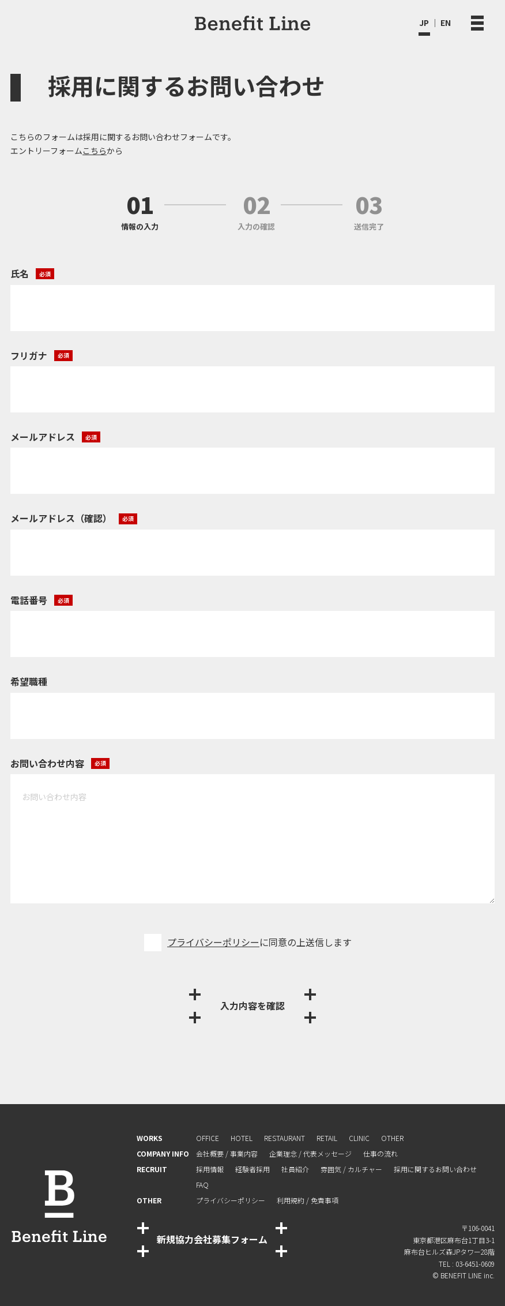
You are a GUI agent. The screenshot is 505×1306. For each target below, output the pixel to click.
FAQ (202, 1184)
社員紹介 (295, 1169)
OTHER (392, 1138)
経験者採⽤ (252, 1169)
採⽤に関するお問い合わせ (435, 1169)
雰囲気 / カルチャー (351, 1169)
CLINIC (359, 1138)
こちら (94, 150)
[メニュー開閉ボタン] (477, 23)
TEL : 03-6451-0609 (467, 1264)
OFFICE (207, 1138)
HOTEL (241, 1138)
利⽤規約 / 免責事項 (307, 1200)
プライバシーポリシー (213, 942)
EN (445, 22)
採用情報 (210, 1169)
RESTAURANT (284, 1138)
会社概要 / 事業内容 (227, 1153)
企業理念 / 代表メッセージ (310, 1153)
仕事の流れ (380, 1153)
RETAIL (326, 1138)
